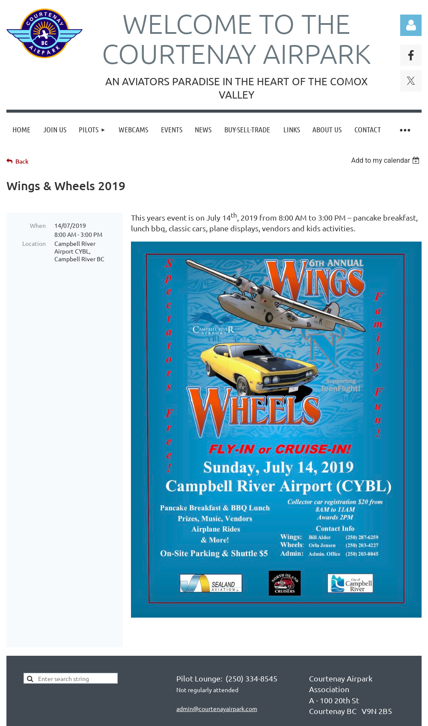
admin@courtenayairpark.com (216, 708)
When (38, 225)
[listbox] (386, 160)
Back (22, 161)
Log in (411, 25)
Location (34, 243)
